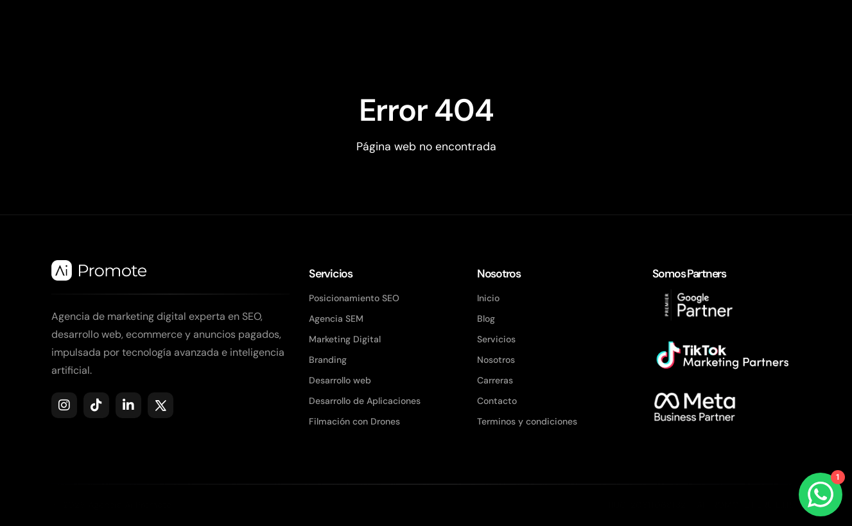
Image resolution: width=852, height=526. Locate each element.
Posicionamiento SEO (354, 298)
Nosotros (496, 359)
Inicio (488, 298)
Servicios (496, 339)
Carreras (495, 380)
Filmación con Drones (354, 421)
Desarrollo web (340, 380)
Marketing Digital (345, 339)
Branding (328, 359)
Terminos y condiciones (527, 421)
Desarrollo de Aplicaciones (365, 401)
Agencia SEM (336, 318)
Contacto (497, 401)
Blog (486, 318)
